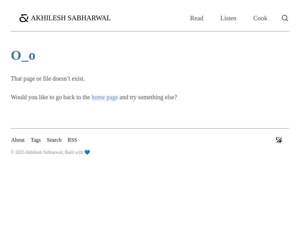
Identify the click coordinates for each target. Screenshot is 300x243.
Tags (36, 140)
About (18, 140)
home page (105, 97)
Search (54, 140)
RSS (72, 140)
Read (196, 18)
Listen (228, 18)
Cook (260, 18)
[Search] (285, 18)
